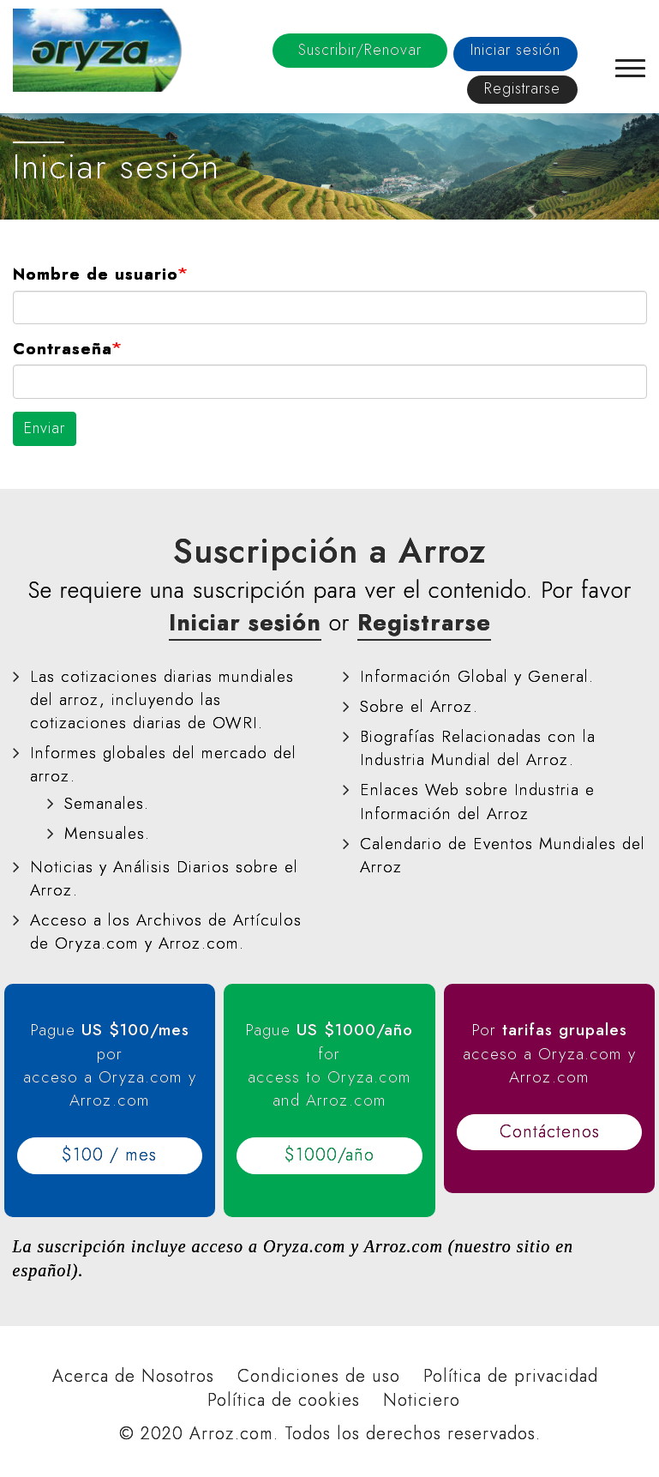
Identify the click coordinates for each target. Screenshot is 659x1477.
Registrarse (522, 88)
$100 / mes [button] (109, 1154)
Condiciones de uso (318, 1377)
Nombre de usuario (95, 274)
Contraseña (62, 348)
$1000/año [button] (329, 1154)
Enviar (44, 428)
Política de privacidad (510, 1377)
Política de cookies (283, 1401)
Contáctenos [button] (550, 1131)
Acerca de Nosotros (133, 1377)
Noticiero (421, 1401)
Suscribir (360, 50)
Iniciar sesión (515, 50)
